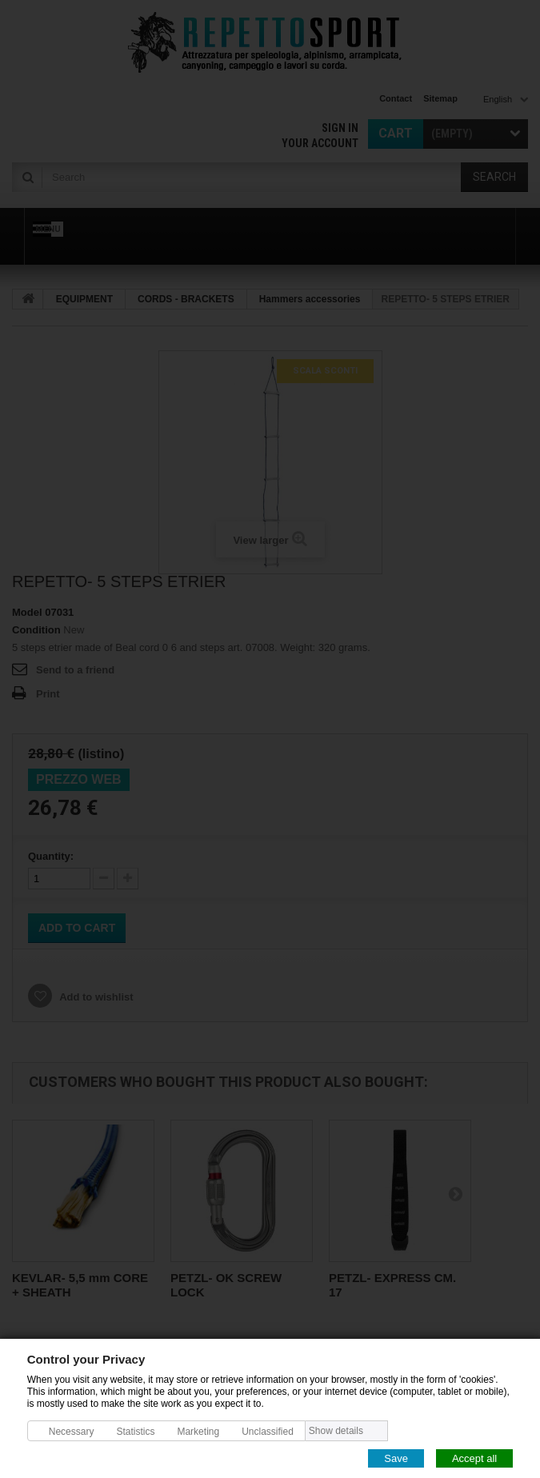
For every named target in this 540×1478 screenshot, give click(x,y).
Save (396, 1458)
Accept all (474, 1458)
